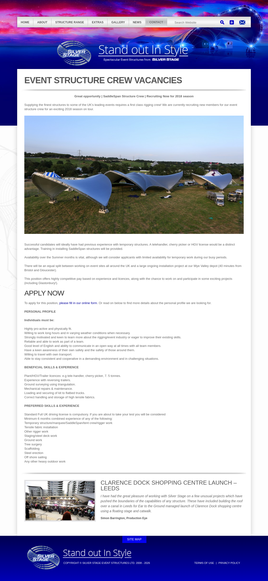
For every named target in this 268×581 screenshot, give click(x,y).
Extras (97, 22)
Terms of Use (204, 562)
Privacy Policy (229, 562)
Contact (156, 22)
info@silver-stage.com (242, 22)
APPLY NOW (44, 293)
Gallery (118, 22)
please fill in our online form (78, 303)
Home (25, 22)
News (137, 22)
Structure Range (69, 22)
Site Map (134, 539)
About (42, 22)
